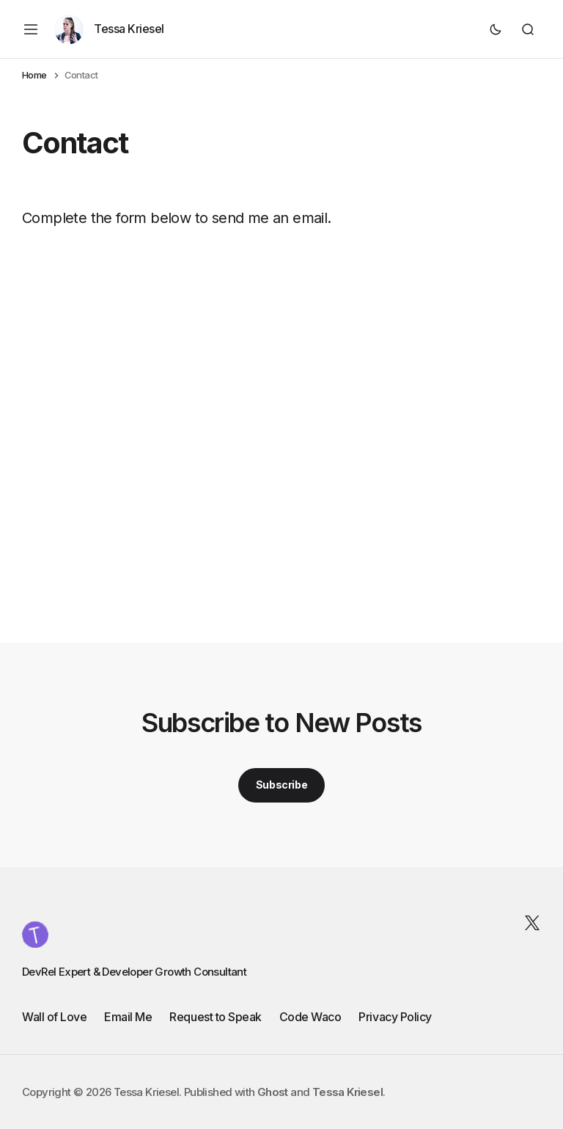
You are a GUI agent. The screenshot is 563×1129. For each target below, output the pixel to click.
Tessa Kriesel (347, 1092)
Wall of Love (54, 1016)
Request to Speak (215, 1016)
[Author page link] (109, 29)
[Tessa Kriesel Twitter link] (529, 923)
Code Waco (310, 1016)
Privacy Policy (394, 1016)
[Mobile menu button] (31, 29)
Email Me (128, 1016)
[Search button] (528, 29)
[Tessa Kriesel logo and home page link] (35, 934)
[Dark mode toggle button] (495, 29)
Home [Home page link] (34, 75)
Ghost (272, 1092)
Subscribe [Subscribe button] (281, 784)
